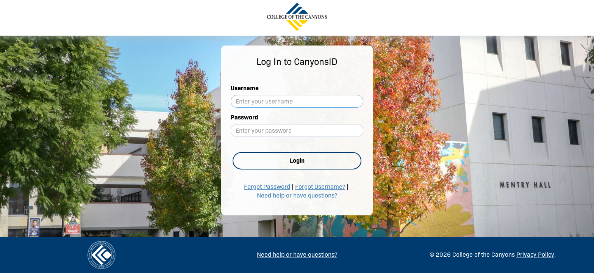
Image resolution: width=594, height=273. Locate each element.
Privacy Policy (535, 254)
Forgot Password (267, 186)
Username (245, 88)
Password (244, 117)
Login (297, 160)
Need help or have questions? (297, 195)
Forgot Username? (320, 186)
